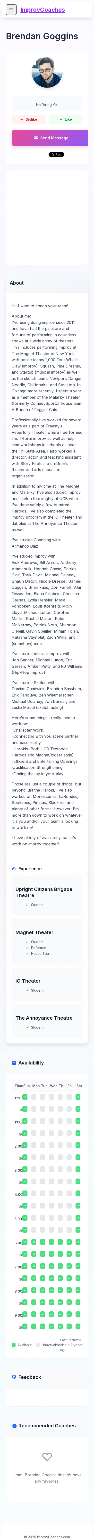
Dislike (28, 119)
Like (65, 119)
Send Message (51, 137)
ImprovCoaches (42, 9)
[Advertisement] (47, 217)
